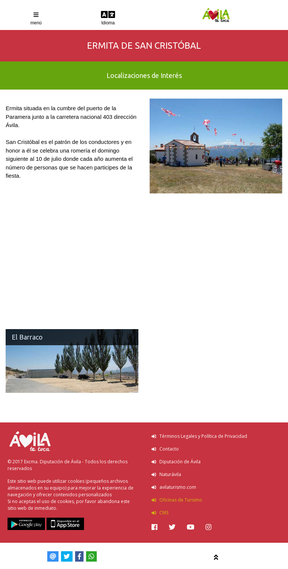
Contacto (165, 449)
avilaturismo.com (174, 487)
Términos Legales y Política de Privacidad (199, 436)
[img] (155, 527)
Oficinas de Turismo (177, 500)
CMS (160, 512)
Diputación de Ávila (176, 461)
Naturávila (166, 474)
